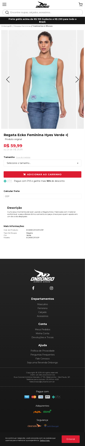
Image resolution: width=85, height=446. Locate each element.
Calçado (42, 312)
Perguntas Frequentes (42, 354)
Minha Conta (42, 333)
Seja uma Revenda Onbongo (42, 362)
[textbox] (44, 12)
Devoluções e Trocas (42, 337)
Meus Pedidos (42, 329)
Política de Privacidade (43, 350)
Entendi (71, 439)
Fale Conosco (42, 358)
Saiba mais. (45, 440)
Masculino (42, 304)
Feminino (43, 308)
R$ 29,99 (18, 149)
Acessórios (42, 316)
